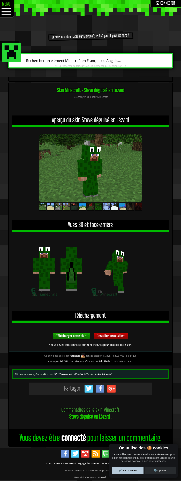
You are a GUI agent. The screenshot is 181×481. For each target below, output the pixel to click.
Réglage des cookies (88, 463)
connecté (73, 438)
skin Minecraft (104, 374)
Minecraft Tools (81, 477)
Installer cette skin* (111, 336)
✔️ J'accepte (128, 470)
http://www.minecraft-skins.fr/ (70, 374)
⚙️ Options (160, 470)
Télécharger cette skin (71, 336)
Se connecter (165, 3)
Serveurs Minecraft (98, 477)
